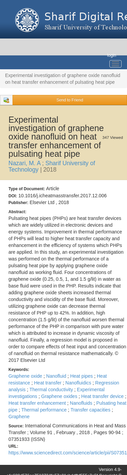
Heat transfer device (103, 396)
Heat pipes (82, 376)
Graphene (18, 416)
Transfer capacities (91, 409)
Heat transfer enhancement (37, 403)
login (111, 55)
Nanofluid (56, 376)
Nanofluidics (78, 382)
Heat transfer (48, 382)
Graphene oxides (60, 396)
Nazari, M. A (25, 163)
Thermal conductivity (51, 389)
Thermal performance (44, 409)
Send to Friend (70, 100)
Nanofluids (81, 403)
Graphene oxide (26, 376)
